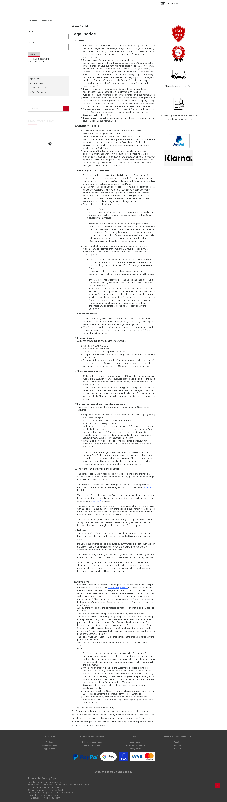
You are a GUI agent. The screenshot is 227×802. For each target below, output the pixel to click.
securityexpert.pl (53, 782)
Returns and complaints (135, 745)
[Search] (66, 108)
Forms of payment (92, 745)
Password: (33, 42)
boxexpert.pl (67, 792)
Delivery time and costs (92, 742)
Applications (36, 83)
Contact (177, 745)
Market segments (39, 88)
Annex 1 (147, 487)
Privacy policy (135, 748)
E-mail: (31, 31)
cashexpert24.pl (55, 790)
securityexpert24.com (79, 785)
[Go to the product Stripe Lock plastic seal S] (48, 153)
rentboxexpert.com (49, 795)
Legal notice (135, 742)
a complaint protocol (118, 587)
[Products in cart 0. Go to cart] (169, 3)
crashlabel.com (57, 787)
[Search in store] (46, 108)
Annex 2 (97, 501)
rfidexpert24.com (52, 798)
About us (177, 742)
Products (35, 79)
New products (38, 92)
